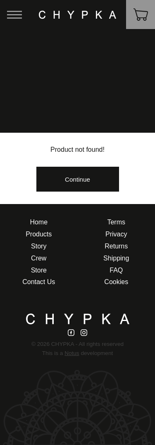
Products (39, 234)
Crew (38, 258)
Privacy (116, 234)
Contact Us (38, 281)
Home (39, 222)
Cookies (116, 281)
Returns (116, 246)
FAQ (116, 270)
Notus (71, 353)
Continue (77, 179)
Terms (116, 222)
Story (38, 246)
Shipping (116, 258)
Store (39, 270)
